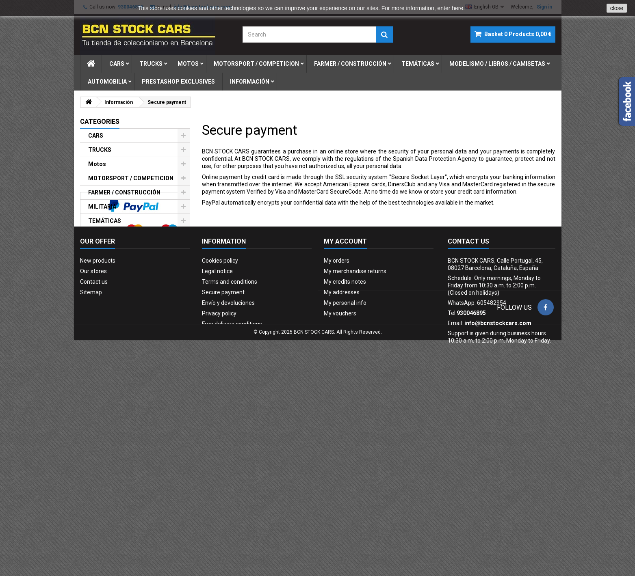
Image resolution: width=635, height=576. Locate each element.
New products (97, 437)
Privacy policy (219, 489)
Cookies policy (220, 437)
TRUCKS (99, 150)
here (457, 8)
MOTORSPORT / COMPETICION (130, 178)
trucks (151, 63)
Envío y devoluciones (228, 479)
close (617, 8)
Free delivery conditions (232, 500)
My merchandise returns (355, 447)
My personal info (345, 479)
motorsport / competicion (256, 63)
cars (116, 63)
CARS (95, 135)
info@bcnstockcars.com (497, 499)
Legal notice (217, 447)
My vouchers (340, 489)
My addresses (342, 468)
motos (188, 63)
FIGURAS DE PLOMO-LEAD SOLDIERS (123, 273)
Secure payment (223, 468)
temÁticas (417, 63)
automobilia (107, 81)
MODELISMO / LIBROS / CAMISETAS (119, 238)
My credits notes (345, 458)
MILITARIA (102, 206)
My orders (336, 437)
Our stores (93, 447)
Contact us (94, 458)
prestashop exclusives (178, 81)
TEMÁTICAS (104, 221)
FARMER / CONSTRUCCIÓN (124, 192)
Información (249, 81)
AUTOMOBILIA (107, 255)
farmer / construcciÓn (350, 63)
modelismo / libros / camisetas (497, 63)
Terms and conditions (229, 458)
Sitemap (91, 468)
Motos (97, 164)
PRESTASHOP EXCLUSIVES (124, 290)
